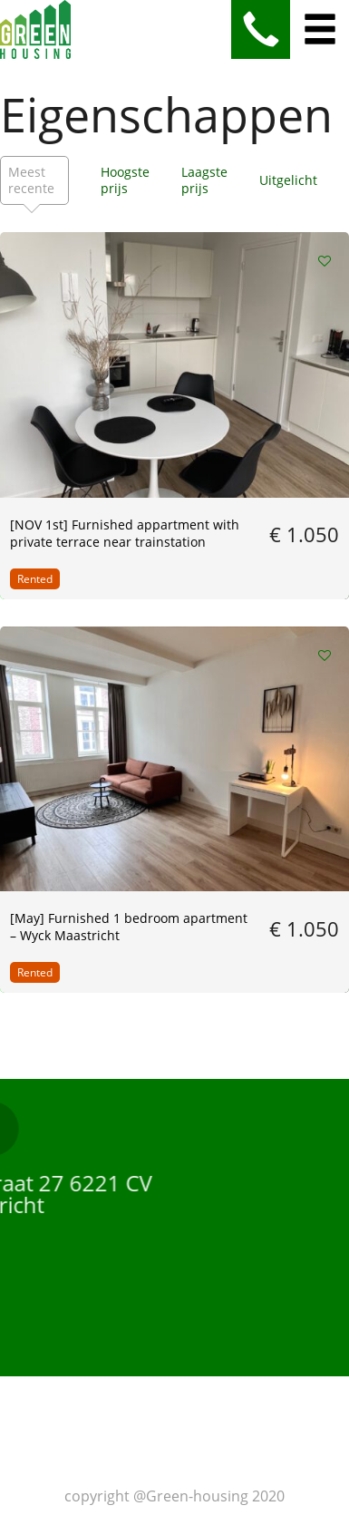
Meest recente (31, 180)
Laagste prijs (204, 180)
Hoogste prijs (125, 180)
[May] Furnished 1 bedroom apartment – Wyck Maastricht (128, 926)
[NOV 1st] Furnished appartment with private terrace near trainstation (124, 533)
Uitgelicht (288, 180)
